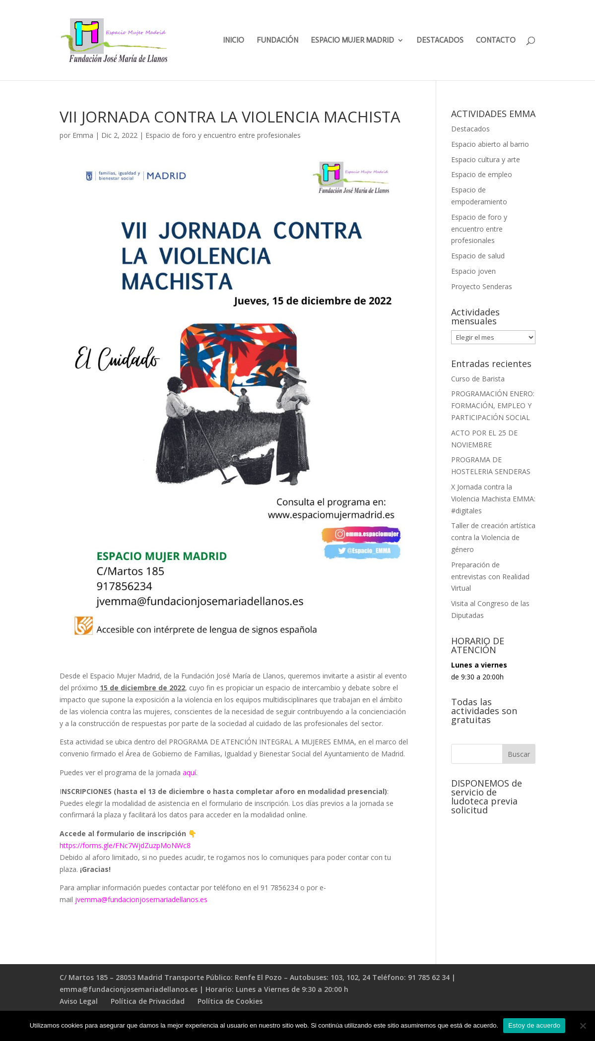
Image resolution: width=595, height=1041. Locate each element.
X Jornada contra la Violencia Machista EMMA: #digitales (493, 498)
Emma (82, 135)
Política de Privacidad (148, 1001)
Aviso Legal (79, 1001)
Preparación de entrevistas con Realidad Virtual (490, 576)
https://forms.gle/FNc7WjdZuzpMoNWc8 (125, 845)
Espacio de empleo (481, 174)
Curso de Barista (478, 378)
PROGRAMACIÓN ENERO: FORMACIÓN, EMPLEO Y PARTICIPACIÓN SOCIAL (492, 405)
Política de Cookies (230, 1001)
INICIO (233, 41)
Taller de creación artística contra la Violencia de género (493, 537)
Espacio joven (473, 271)
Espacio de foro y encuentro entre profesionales (223, 135)
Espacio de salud (478, 255)
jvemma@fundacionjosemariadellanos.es (141, 899)
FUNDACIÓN (277, 41)
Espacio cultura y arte (485, 159)
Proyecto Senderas (481, 286)
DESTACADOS (439, 41)
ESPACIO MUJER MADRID (352, 41)
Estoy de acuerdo (534, 1025)
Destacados (470, 128)
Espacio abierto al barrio (490, 144)
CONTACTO (496, 41)
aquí (189, 772)
